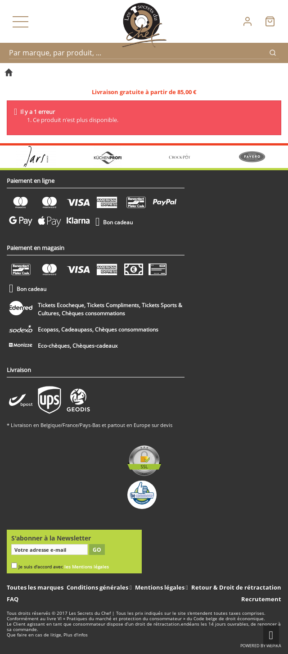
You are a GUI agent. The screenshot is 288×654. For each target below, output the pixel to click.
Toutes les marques (35, 587)
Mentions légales (160, 587)
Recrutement (261, 599)
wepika (273, 646)
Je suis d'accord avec (63, 567)
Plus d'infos (75, 635)
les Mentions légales (86, 567)
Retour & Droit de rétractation (236, 587)
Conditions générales (98, 587)
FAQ (12, 599)
